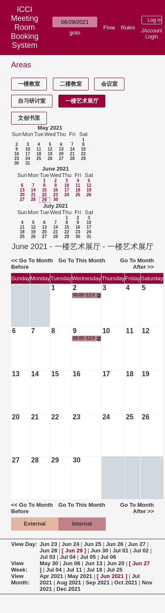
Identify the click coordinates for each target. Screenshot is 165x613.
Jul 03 (47, 557)
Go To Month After (137, 263)
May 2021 (50, 128)
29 (83, 158)
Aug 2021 (69, 582)
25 (38, 158)
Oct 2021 (125, 582)
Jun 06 (71, 563)
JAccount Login (151, 34)
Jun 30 (99, 550)
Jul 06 (108, 557)
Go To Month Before (32, 263)
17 (27, 153)
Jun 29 (74, 550)
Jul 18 (94, 570)
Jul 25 (114, 570)
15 (83, 149)
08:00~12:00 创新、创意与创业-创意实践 (87, 295)
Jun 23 (48, 544)
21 (72, 153)
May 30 (49, 563)
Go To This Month (81, 260)
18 (38, 153)
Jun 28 (48, 550)
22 (83, 153)
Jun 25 (92, 544)
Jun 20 (115, 563)
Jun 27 (136, 544)
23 (16, 158)
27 (61, 158)
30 (16, 163)
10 (27, 149)
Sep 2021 (98, 582)
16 (16, 153)
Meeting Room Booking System (24, 31)
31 (27, 163)
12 (50, 149)
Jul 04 (67, 557)
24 (27, 158)
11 (38, 149)
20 (61, 153)
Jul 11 (74, 570)
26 (50, 158)
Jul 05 (88, 557)
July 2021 (55, 206)
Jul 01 (120, 550)
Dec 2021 (69, 589)
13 (61, 149)
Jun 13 (93, 563)
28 (72, 158)
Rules (128, 27)
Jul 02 (141, 550)
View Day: (24, 544)
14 (72, 149)
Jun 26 (114, 544)
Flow (109, 27)
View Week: (19, 566)
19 (50, 153)
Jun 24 (70, 544)
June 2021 (55, 169)
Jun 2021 (112, 576)
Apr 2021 (51, 576)
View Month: (20, 579)
